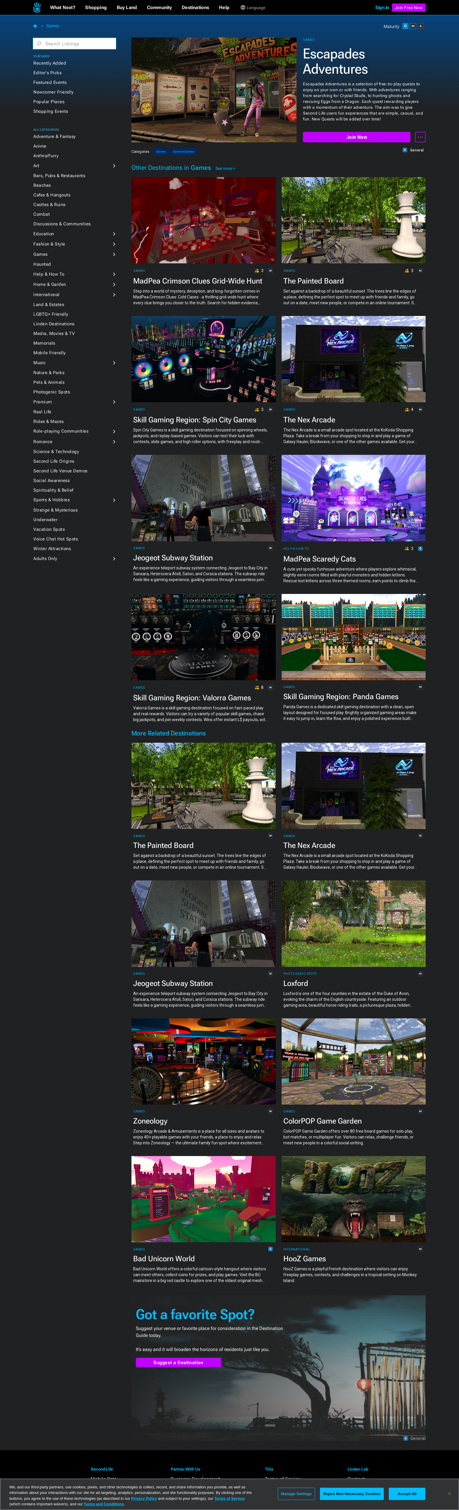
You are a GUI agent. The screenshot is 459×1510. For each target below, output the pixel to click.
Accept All (407, 1494)
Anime (40, 146)
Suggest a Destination (178, 1362)
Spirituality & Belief (53, 490)
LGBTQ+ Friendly (50, 314)
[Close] (449, 1493)
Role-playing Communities (60, 431)
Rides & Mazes (48, 421)
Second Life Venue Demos (60, 471)
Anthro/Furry (46, 155)
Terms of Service (229, 1498)
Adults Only (45, 558)
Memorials (44, 343)
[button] (63, 7)
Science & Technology (56, 451)
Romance (43, 441)
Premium (42, 402)
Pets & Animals (48, 382)
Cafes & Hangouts (51, 195)
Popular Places (48, 101)
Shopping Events (50, 111)
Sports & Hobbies (51, 499)
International (46, 294)
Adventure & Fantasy (54, 136)
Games (52, 25)
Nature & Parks (48, 372)
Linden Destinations (54, 323)
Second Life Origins (53, 461)
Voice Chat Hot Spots (55, 539)
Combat (41, 214)
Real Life (42, 411)
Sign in (382, 7)
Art (36, 165)
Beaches (42, 185)
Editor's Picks (47, 72)
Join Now (356, 137)
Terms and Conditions (104, 1504)
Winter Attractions (52, 548)
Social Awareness (51, 480)
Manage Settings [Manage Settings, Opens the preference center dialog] (296, 1494)
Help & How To (48, 274)
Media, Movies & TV (54, 333)
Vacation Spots (49, 529)
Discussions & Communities (62, 224)
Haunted (42, 264)
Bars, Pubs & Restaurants (59, 175)
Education (43, 233)
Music (39, 362)
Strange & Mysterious (55, 510)
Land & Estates (48, 304)
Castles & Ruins (49, 204)
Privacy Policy (144, 1498)
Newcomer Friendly (53, 92)
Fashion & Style (49, 244)
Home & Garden (49, 284)
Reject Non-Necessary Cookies (351, 1494)
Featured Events (50, 82)
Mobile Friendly (49, 352)
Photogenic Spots (51, 392)
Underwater (45, 519)
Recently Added (49, 63)
